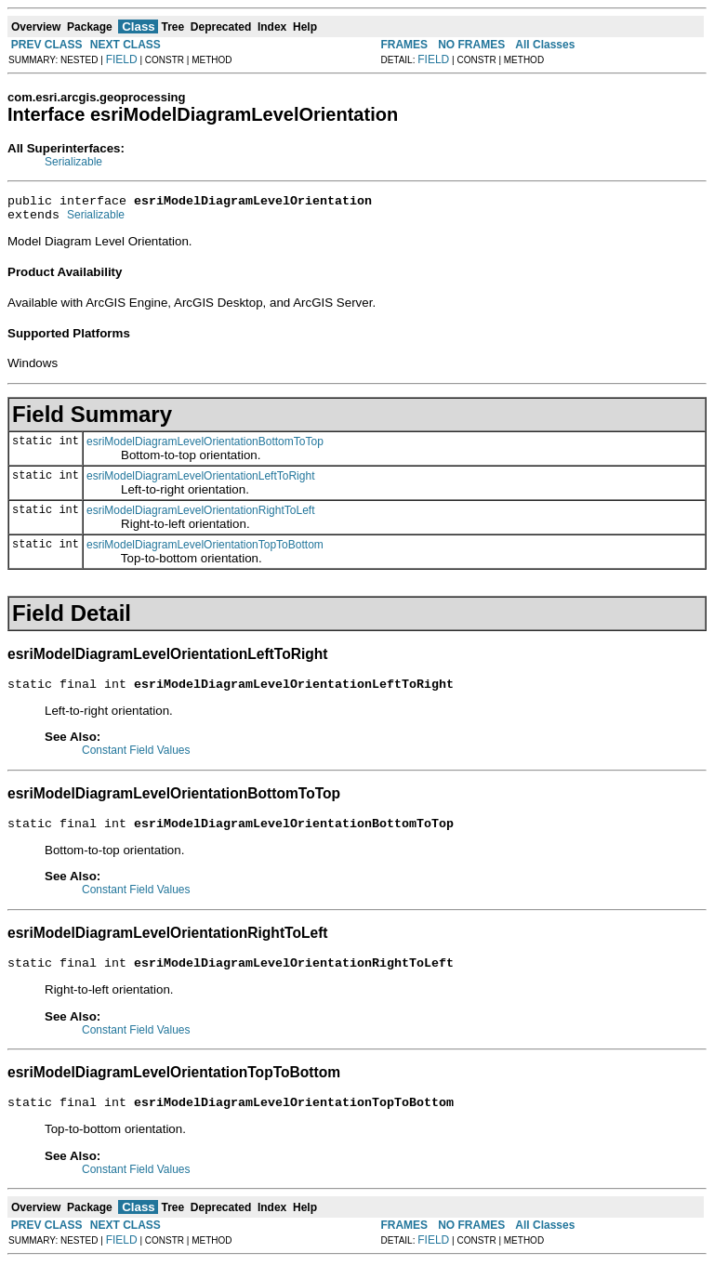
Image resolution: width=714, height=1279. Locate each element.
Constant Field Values (136, 758)
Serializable (73, 161)
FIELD (122, 59)
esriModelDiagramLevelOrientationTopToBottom (205, 550)
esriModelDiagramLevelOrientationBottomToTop (205, 447)
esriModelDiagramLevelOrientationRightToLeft (200, 515)
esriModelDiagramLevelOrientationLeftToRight (200, 481)
